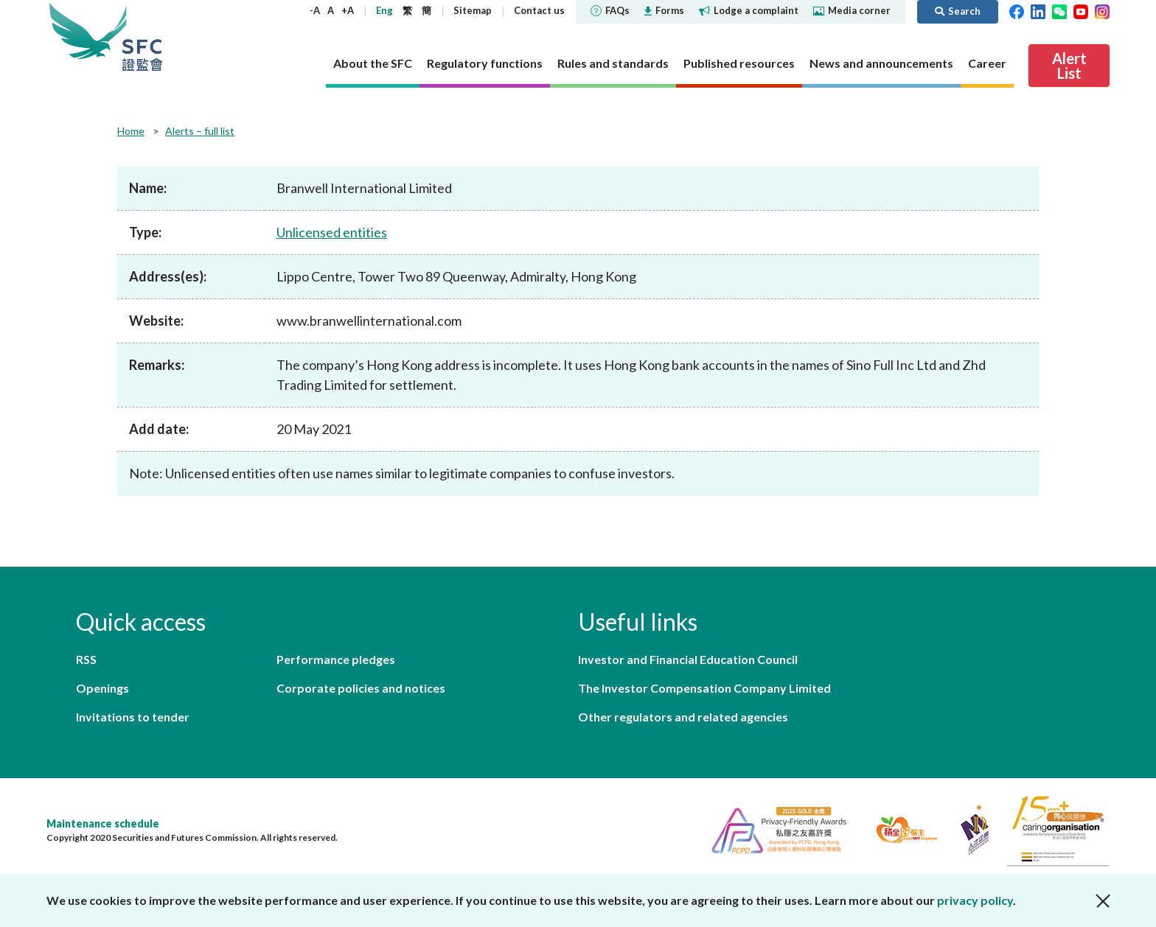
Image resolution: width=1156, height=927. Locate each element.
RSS (86, 659)
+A (347, 10)
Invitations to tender (132, 717)
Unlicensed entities (331, 232)
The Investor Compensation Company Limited (704, 688)
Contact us (539, 10)
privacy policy (975, 900)
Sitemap (472, 10)
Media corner (852, 10)
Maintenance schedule (102, 823)
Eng (384, 10)
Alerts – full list (199, 131)
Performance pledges (335, 659)
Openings (102, 688)
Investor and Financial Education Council (688, 659)
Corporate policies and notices (360, 688)
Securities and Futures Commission (142, 36)
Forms (664, 10)
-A (315, 10)
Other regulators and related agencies (683, 717)
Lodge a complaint (748, 10)
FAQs (610, 10)
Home (130, 131)
